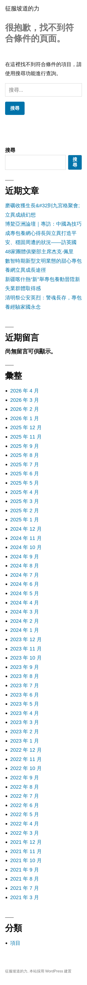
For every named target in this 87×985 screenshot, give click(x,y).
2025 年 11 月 (26, 437)
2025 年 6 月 (24, 473)
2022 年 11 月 (26, 759)
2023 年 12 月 (26, 639)
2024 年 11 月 (26, 538)
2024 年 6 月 (24, 584)
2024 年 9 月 (24, 557)
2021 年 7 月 (24, 888)
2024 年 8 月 (24, 566)
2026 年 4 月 (24, 391)
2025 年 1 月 (24, 520)
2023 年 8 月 (24, 676)
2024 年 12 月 (26, 529)
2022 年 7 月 (24, 796)
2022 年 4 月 (24, 824)
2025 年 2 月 (24, 510)
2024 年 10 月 (26, 547)
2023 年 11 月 (26, 649)
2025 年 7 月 (24, 464)
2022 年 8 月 (24, 787)
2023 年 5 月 (24, 704)
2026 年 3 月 (24, 400)
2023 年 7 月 (24, 685)
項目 (15, 943)
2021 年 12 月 (26, 842)
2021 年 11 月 (26, 851)
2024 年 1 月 (24, 630)
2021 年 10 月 (26, 860)
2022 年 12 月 (26, 750)
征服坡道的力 (22, 8)
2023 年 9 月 (24, 667)
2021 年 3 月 (24, 897)
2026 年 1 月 (24, 418)
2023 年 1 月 (24, 741)
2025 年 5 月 (24, 483)
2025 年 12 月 (26, 427)
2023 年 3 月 (24, 722)
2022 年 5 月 (24, 814)
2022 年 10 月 (26, 768)
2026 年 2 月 (24, 409)
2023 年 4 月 (24, 713)
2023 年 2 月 (24, 731)
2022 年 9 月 (24, 778)
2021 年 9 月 (24, 870)
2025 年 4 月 (24, 492)
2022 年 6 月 (24, 805)
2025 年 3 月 (24, 501)
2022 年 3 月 (24, 833)
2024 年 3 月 (24, 612)
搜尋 (10, 150)
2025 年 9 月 (24, 446)
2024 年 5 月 (24, 593)
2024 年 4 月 (24, 603)
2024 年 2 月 (24, 621)
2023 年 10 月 (26, 658)
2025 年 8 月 (24, 455)
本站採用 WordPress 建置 (50, 971)
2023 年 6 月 (24, 695)
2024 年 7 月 (24, 575)
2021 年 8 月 (24, 879)
